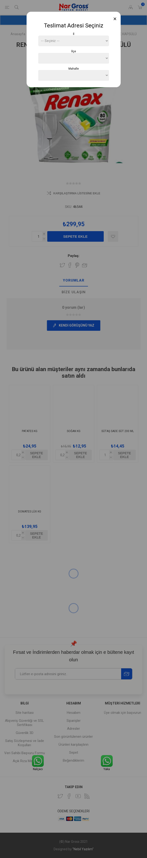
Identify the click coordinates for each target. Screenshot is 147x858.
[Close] (114, 19)
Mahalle (73, 68)
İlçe (73, 51)
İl (73, 34)
